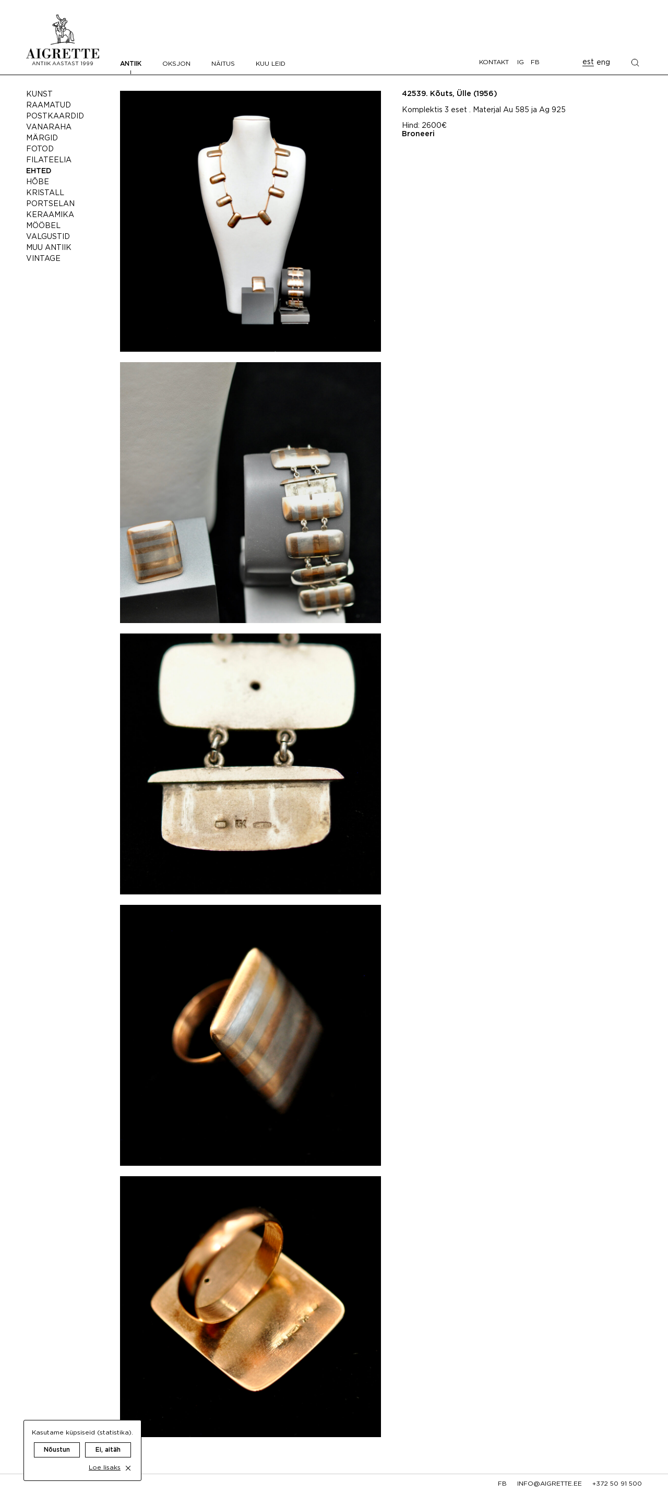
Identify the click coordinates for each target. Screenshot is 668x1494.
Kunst (39, 94)
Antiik (130, 64)
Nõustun (57, 1439)
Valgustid (48, 237)
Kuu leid (270, 64)
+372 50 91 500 (617, 1484)
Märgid (42, 138)
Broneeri (418, 134)
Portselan (50, 204)
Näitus (223, 64)
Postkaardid (55, 116)
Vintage (43, 259)
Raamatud (48, 105)
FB (535, 62)
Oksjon (176, 64)
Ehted (39, 171)
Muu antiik (48, 248)
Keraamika (50, 215)
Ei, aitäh (108, 1439)
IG (520, 62)
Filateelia (48, 160)
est (588, 62)
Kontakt (494, 62)
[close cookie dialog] (128, 1458)
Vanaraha (48, 127)
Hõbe (37, 182)
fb (502, 1484)
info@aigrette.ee (549, 1484)
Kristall (45, 193)
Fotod (40, 149)
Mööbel (43, 226)
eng (603, 62)
